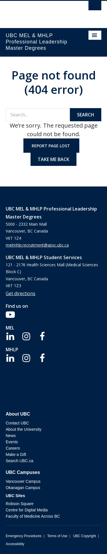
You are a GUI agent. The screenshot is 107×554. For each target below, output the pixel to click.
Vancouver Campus (23, 481)
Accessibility (15, 544)
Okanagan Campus (23, 487)
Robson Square (19, 503)
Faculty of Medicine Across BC (33, 516)
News (11, 435)
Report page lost (51, 145)
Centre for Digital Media (27, 510)
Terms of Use (57, 536)
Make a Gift (16, 454)
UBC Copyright (84, 536)
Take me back (53, 159)
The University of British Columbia (39, 12)
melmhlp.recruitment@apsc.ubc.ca (37, 245)
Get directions (20, 293)
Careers (13, 448)
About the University (23, 429)
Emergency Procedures (23, 536)
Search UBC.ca (19, 460)
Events (12, 442)
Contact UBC (17, 423)
